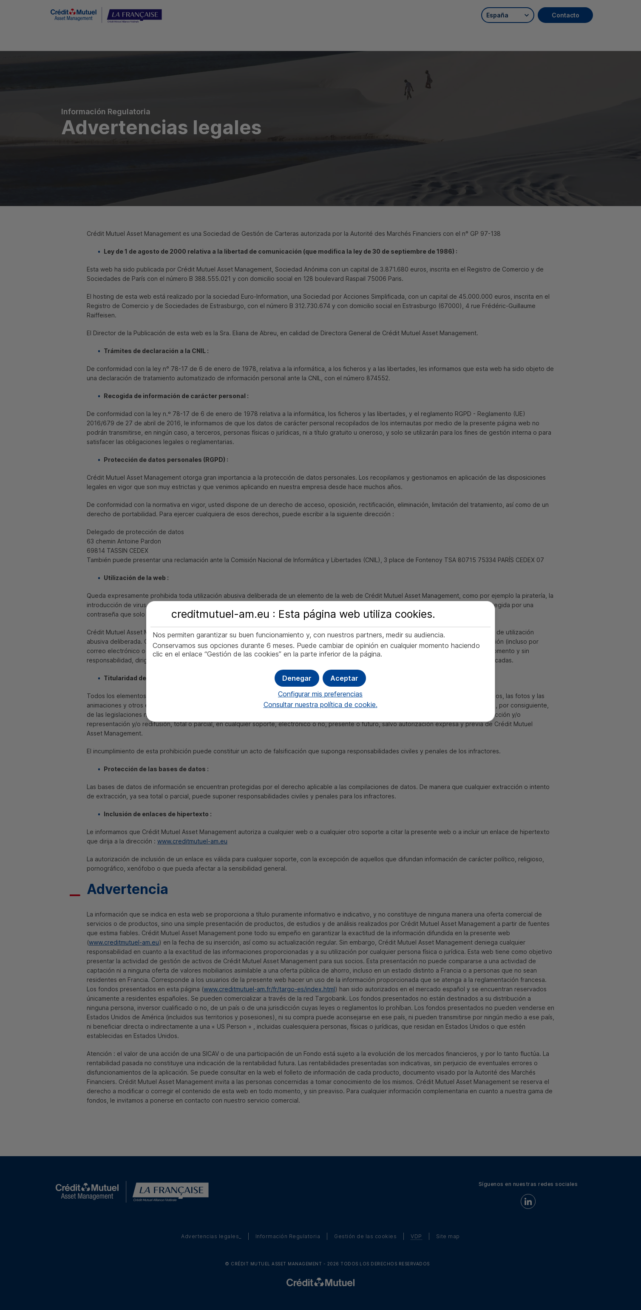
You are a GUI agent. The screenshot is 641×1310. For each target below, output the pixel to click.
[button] (344, 678)
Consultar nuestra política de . (320, 704)
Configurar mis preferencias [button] (320, 694)
